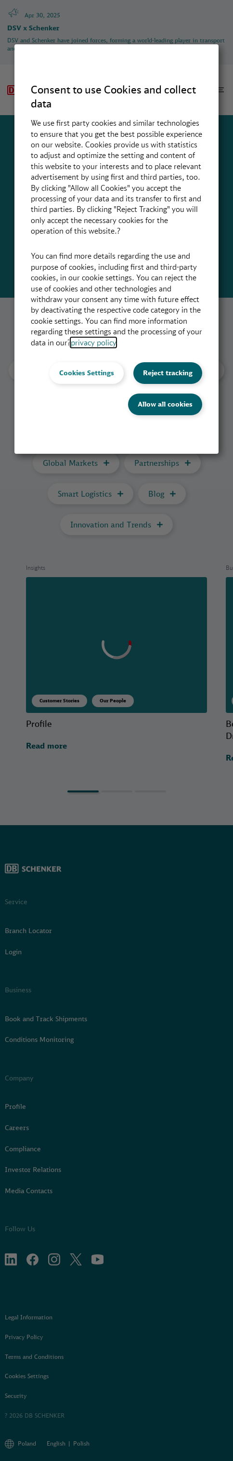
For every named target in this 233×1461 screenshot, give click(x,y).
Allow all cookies (165, 404)
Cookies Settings (86, 373)
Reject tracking (168, 373)
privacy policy (93, 342)
